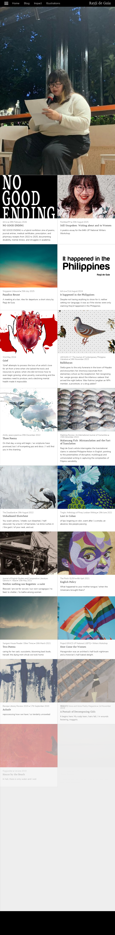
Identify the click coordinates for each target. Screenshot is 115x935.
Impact (38, 3)
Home (15, 3)
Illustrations (53, 3)
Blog (26, 3)
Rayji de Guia (100, 3)
